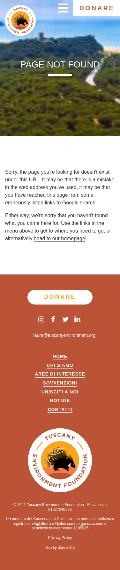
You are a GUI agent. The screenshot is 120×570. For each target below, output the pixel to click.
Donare (97, 8)
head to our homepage (59, 238)
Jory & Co (66, 547)
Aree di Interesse (60, 374)
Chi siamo (60, 365)
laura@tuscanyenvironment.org (60, 335)
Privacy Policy (60, 537)
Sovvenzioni (60, 383)
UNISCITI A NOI (60, 392)
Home (60, 356)
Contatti (60, 409)
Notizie (60, 400)
